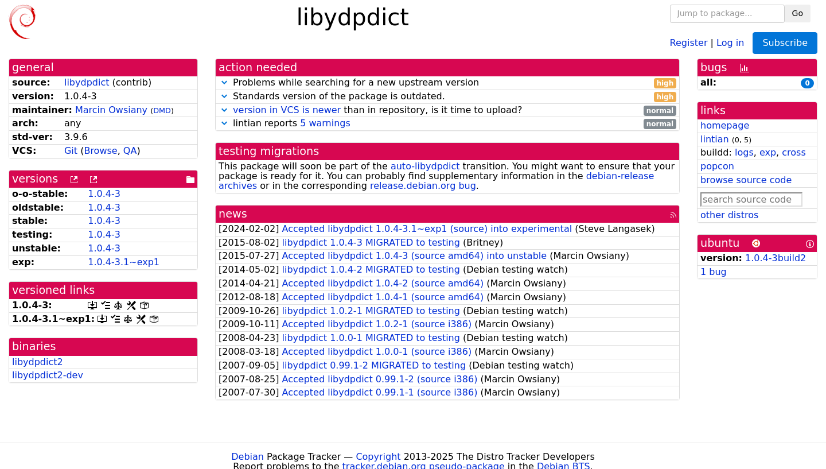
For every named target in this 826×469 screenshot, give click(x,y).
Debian (247, 456)
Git (70, 150)
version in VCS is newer (287, 109)
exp (767, 152)
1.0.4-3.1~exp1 (123, 262)
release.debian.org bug (423, 185)
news (233, 213)
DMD (162, 110)
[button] (224, 82)
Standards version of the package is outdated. (447, 97)
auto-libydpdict (425, 166)
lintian (714, 139)
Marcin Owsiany (111, 109)
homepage (724, 125)
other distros (729, 215)
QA (130, 150)
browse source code (746, 180)
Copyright (378, 456)
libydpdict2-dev (47, 375)
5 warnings (325, 123)
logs (744, 152)
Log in (730, 42)
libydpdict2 (37, 361)
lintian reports (447, 124)
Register (689, 42)
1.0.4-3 (104, 193)
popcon (717, 166)
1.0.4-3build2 (775, 258)
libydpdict (87, 82)
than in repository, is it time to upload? (447, 110)
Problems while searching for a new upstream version (447, 83)
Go (797, 13)
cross (793, 152)
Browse (100, 150)
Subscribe (785, 42)
